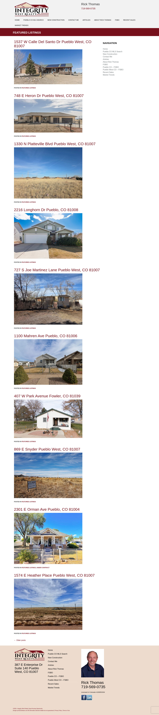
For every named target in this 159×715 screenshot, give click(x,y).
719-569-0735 (88, 8)
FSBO (117, 20)
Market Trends (21, 25)
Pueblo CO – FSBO (111, 67)
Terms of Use (66, 710)
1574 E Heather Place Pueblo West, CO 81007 (54, 575)
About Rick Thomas (102, 20)
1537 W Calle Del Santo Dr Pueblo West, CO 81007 (52, 44)
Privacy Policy (58, 710)
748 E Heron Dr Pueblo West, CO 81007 (49, 95)
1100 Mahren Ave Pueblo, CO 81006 (45, 336)
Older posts (20, 640)
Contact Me (73, 20)
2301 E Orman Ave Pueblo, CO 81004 (47, 509)
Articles (86, 20)
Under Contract (43, 567)
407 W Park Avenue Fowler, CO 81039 (47, 396)
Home (17, 20)
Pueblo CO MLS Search (33, 20)
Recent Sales (129, 20)
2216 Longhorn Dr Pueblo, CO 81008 (46, 210)
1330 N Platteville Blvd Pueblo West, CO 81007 (55, 144)
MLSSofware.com (22, 710)
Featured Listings (29, 88)
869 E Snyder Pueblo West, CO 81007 (47, 449)
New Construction (55, 20)
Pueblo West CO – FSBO (113, 70)
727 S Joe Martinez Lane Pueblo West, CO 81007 (57, 270)
